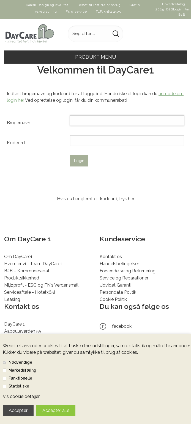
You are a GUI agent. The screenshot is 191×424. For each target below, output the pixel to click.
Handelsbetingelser (119, 263)
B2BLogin (174, 9)
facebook (122, 326)
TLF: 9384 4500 (109, 11)
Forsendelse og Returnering (127, 270)
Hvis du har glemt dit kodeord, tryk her (95, 198)
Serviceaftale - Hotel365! (29, 292)
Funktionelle (20, 378)
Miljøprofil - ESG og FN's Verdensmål (41, 285)
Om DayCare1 (18, 256)
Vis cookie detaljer (21, 396)
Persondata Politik (118, 292)
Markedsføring (22, 370)
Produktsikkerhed (21, 278)
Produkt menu (95, 57)
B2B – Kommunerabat (27, 270)
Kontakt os (111, 256)
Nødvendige (20, 362)
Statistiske (19, 386)
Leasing (12, 299)
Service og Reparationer (124, 278)
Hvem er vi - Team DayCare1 (33, 263)
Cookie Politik (113, 299)
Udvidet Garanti (115, 285)
